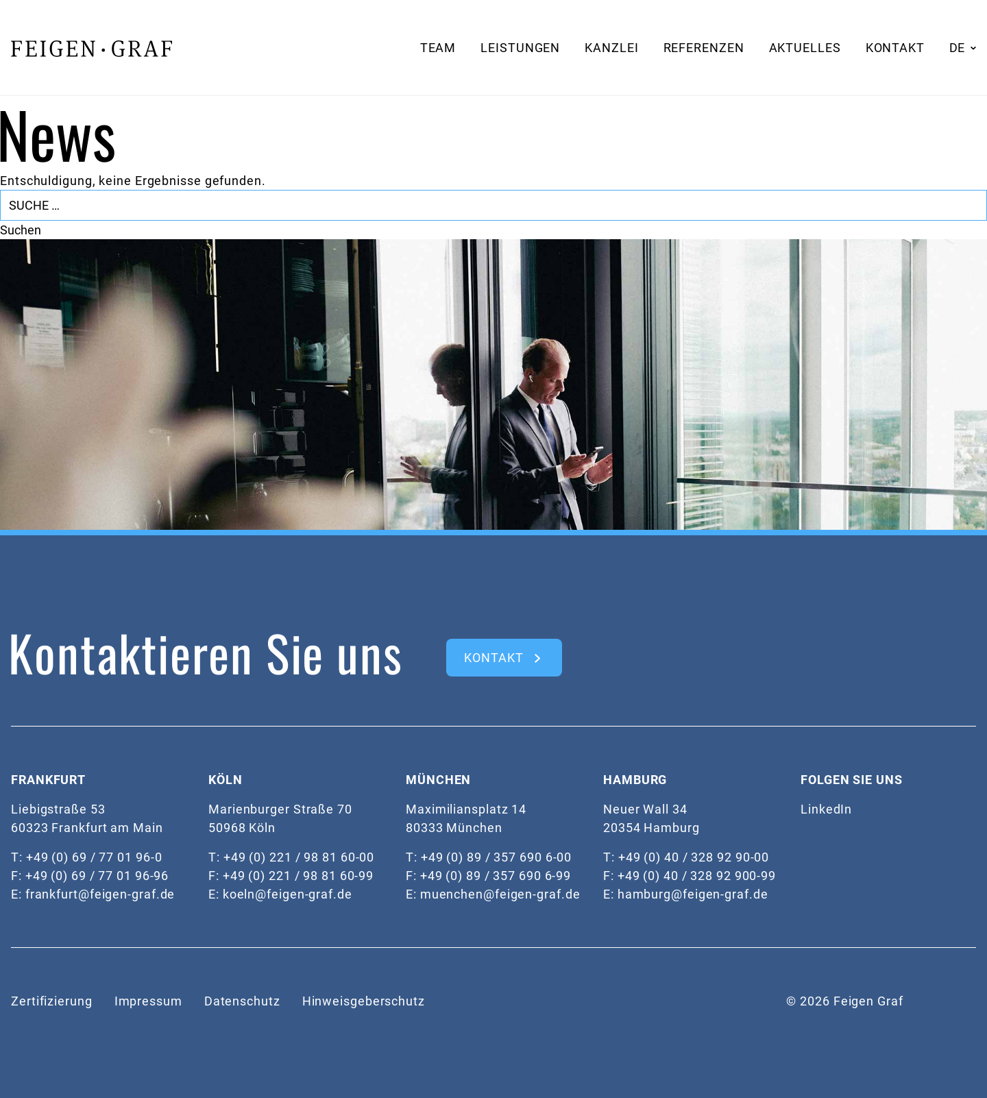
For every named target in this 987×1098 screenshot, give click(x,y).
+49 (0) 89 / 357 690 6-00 (496, 857)
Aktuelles (805, 47)
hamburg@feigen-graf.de (693, 894)
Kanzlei (611, 47)
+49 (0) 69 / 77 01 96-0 (94, 857)
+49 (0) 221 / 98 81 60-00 (299, 857)
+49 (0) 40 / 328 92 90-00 (694, 857)
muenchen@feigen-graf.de (500, 894)
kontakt (493, 657)
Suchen (20, 230)
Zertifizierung (52, 1001)
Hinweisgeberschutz (363, 1001)
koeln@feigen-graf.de (287, 894)
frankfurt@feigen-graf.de (100, 894)
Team (438, 47)
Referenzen (703, 47)
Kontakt (895, 47)
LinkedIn (826, 809)
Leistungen (520, 47)
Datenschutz (242, 1001)
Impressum (148, 1001)
